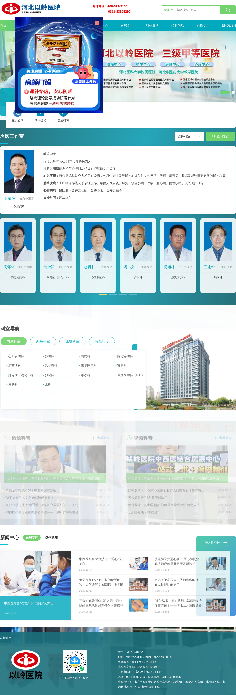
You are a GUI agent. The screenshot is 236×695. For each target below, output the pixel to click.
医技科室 (75, 341)
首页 (3, 25)
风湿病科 (54, 365)
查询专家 (220, 136)
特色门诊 (105, 341)
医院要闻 (32, 537)
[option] (118, 68)
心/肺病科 (19, 206)
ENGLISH (229, 25)
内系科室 (16, 341)
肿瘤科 (52, 375)
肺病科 (138, 280)
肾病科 (125, 365)
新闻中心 (101, 25)
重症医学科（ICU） (134, 375)
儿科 (51, 384)
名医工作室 (12, 136)
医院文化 (127, 25)
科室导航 (13, 328)
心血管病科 (98, 280)
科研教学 (152, 25)
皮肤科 (16, 384)
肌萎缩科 (17, 365)
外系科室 (46, 341)
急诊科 (88, 375)
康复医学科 (178, 280)
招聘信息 (177, 25)
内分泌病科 (18, 280)
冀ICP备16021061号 (144, 662)
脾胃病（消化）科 (58, 280)
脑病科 (218, 280)
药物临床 (203, 25)
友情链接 (5, 637)
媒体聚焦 (51, 537)
